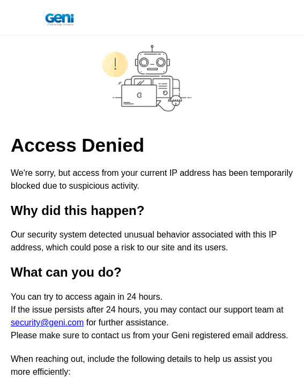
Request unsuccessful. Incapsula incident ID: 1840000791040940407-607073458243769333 (152, 193)
